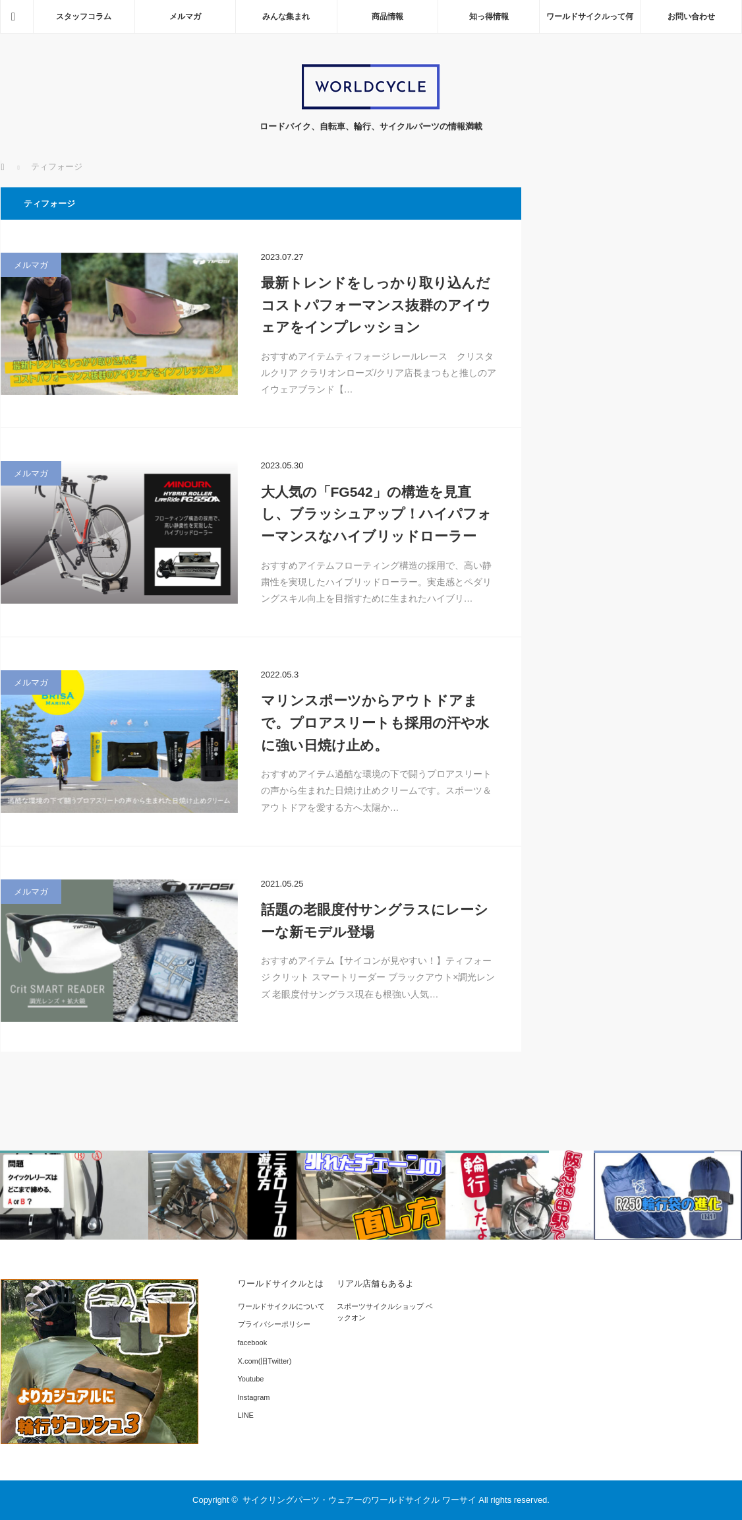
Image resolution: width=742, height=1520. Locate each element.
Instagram (254, 1397)
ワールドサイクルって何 (589, 16)
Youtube (251, 1379)
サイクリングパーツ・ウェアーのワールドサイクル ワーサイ (359, 1500)
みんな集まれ (286, 16)
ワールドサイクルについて (281, 1306)
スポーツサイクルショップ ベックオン (385, 1312)
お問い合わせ (691, 16)
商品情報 (387, 16)
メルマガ (185, 16)
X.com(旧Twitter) (265, 1361)
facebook (253, 1342)
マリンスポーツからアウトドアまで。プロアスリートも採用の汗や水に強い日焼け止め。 (375, 722)
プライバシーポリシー (274, 1324)
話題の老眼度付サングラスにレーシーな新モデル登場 (374, 920)
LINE (246, 1415)
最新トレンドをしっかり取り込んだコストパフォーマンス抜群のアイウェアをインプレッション (376, 304)
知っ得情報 (489, 16)
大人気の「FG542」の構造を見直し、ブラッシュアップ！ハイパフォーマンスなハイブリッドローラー (376, 514)
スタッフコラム (83, 16)
